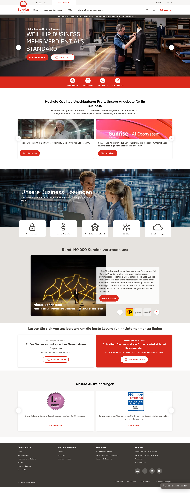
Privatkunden (41, 3)
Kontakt (159, 3)
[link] (115, 16)
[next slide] (171, 47)
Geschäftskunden (64, 3)
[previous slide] (18, 47)
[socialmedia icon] (137, 471)
